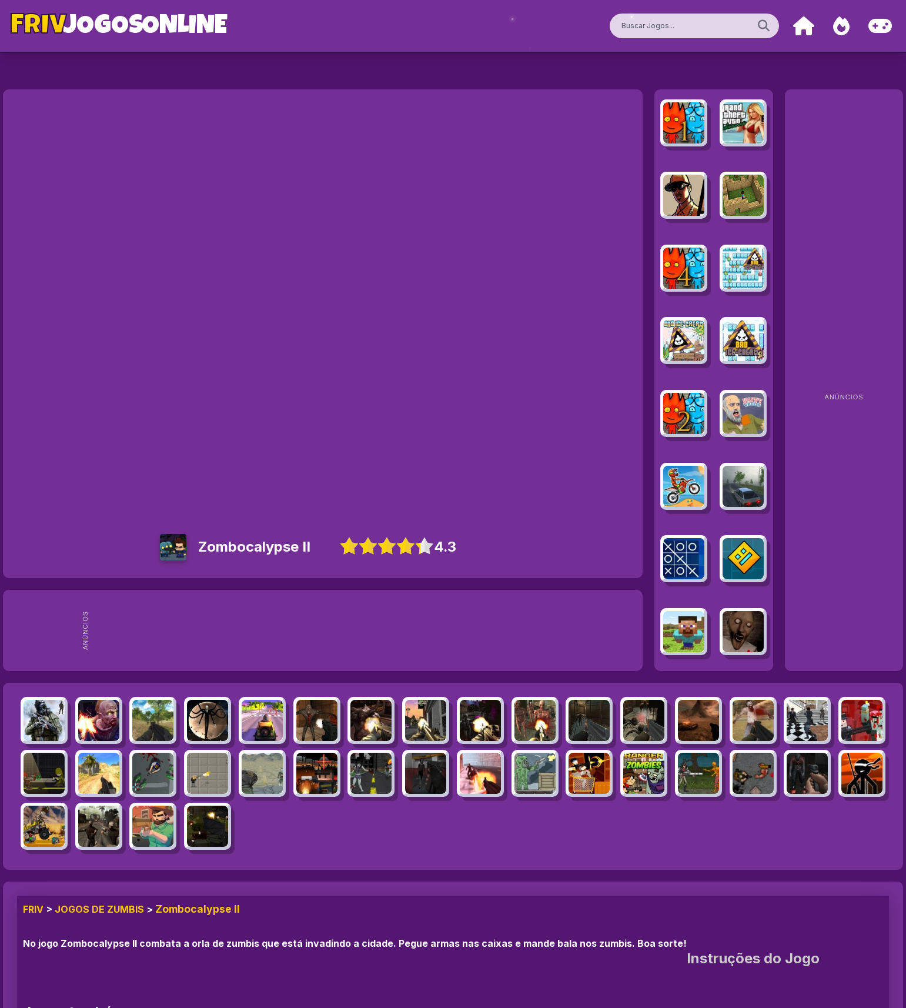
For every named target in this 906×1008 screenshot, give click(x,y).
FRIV (33, 909)
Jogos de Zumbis (99, 909)
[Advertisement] (366, 630)
